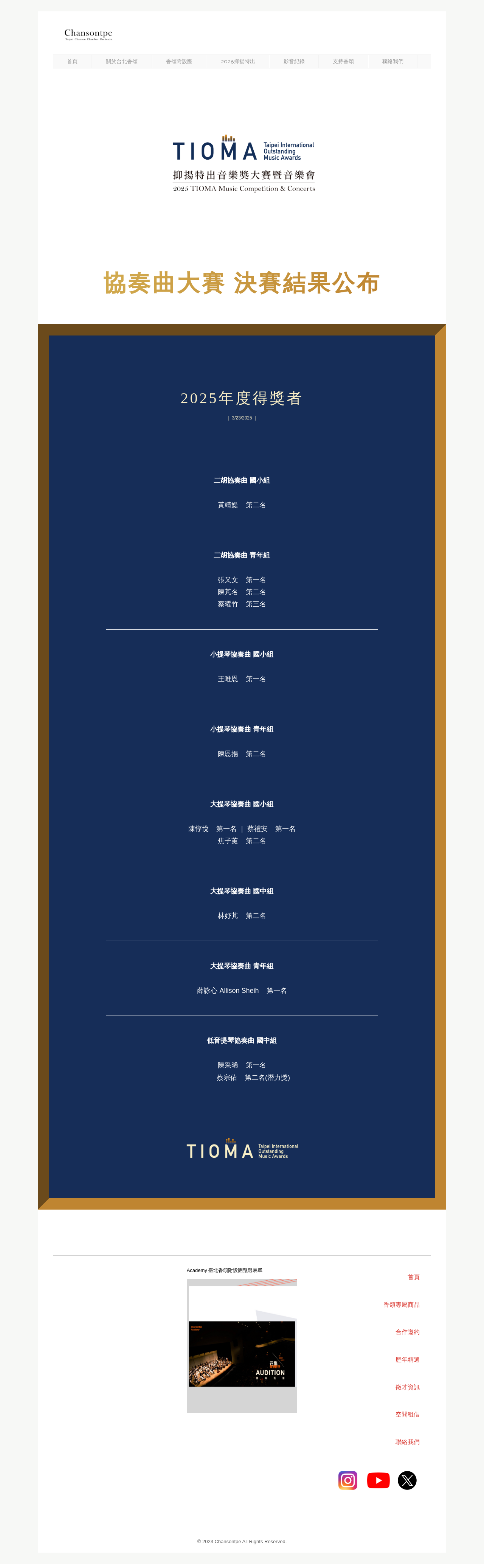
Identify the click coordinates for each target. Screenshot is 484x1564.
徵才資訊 (408, 1387)
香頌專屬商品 (401, 1305)
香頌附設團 (179, 62)
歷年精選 (408, 1359)
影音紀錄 (294, 62)
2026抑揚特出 (238, 62)
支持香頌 (343, 62)
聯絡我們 (392, 62)
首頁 (72, 62)
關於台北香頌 (122, 62)
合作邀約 (408, 1332)
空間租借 (408, 1414)
